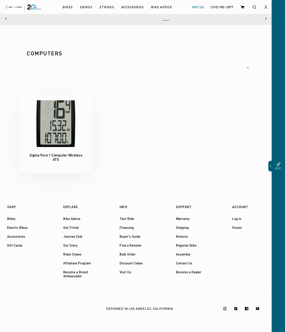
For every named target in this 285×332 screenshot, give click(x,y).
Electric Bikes (17, 223)
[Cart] (242, 7)
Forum (237, 223)
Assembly (183, 250)
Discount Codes (131, 259)
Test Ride (127, 215)
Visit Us (125, 268)
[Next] (266, 18)
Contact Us (184, 259)
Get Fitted (71, 223)
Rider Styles (72, 250)
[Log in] (266, 7)
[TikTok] (235, 304)
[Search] (254, 7)
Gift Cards (14, 241)
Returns (182, 232)
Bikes (11, 215)
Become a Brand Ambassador (75, 270)
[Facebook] (246, 304)
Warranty (182, 215)
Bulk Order (128, 250)
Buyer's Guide (130, 232)
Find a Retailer (131, 241)
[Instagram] (225, 304)
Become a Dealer (188, 268)
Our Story (70, 241)
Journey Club (72, 232)
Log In (236, 215)
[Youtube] (257, 304)
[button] (238, 65)
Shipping (182, 223)
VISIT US (198, 7)
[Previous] (6, 18)
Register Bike (186, 241)
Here (165, 18)
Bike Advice (71, 215)
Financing (127, 223)
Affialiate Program (77, 259)
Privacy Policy (54, 305)
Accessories (16, 232)
